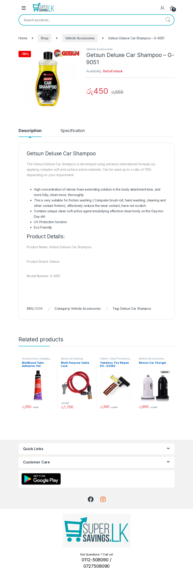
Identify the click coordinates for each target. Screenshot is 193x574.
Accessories (30, 358)
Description (30, 131)
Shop (44, 38)
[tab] (30, 133)
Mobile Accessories (151, 358)
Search (167, 20)
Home (23, 38)
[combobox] (90, 20)
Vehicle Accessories (80, 38)
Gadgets (44, 358)
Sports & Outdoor (71, 358)
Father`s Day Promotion (115, 358)
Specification (73, 131)
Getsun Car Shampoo (135, 308)
